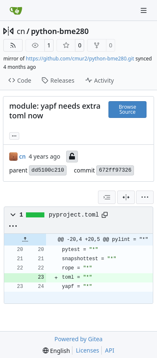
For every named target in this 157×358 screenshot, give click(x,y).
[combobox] (107, 197)
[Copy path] (105, 215)
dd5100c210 (47, 170)
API (109, 350)
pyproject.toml (74, 215)
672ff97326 (115, 170)
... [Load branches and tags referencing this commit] (14, 135)
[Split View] (126, 197)
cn (21, 31)
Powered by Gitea (78, 339)
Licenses (87, 350)
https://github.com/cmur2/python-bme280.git (80, 58)
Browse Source (127, 109)
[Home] (16, 10)
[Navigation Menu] (144, 10)
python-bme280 (60, 31)
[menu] (145, 197)
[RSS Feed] (13, 45)
